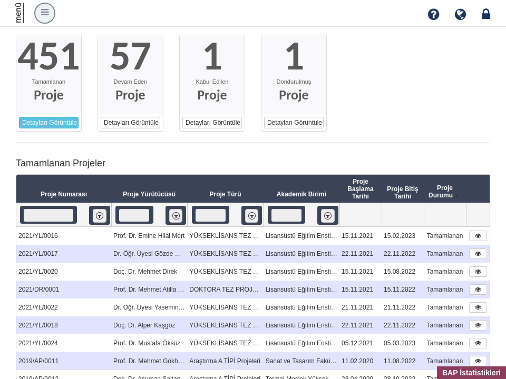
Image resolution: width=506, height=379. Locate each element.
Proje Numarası (64, 194)
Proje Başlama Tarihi (360, 189)
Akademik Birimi (301, 194)
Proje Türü (225, 194)
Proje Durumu (445, 192)
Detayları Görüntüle (49, 122)
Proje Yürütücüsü (149, 194)
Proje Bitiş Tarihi (402, 192)
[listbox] (99, 215)
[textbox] (48, 215)
